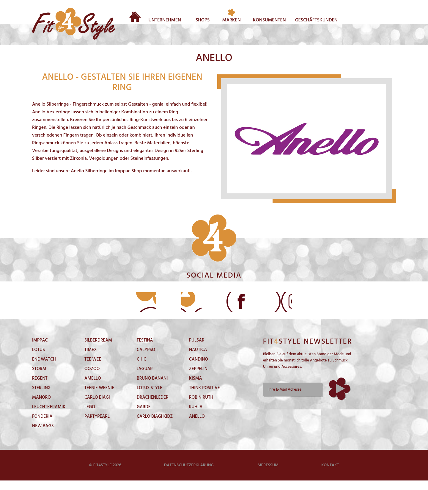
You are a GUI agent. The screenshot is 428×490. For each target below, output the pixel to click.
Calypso (146, 359)
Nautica (198, 359)
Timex (90, 359)
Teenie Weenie (99, 397)
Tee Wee (92, 368)
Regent (40, 388)
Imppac (40, 349)
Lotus (38, 359)
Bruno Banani (152, 388)
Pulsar (196, 349)
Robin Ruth (201, 407)
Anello (197, 426)
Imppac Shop (128, 171)
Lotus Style (149, 397)
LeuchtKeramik (48, 416)
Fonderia (42, 426)
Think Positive (204, 397)
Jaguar (145, 378)
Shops (203, 19)
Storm (39, 378)
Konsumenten (269, 19)
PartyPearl (97, 426)
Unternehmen (165, 19)
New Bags (43, 435)
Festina (145, 349)
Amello (92, 388)
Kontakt (330, 474)
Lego (89, 416)
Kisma (195, 388)
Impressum (268, 474)
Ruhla (195, 416)
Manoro (41, 407)
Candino (198, 368)
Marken (231, 19)
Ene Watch (44, 368)
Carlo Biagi (97, 407)
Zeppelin (198, 378)
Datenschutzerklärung (189, 474)
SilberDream (98, 349)
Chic (141, 368)
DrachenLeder (152, 407)
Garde (143, 416)
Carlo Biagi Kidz (155, 426)
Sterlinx (41, 397)
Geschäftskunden (316, 19)
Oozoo (92, 378)
